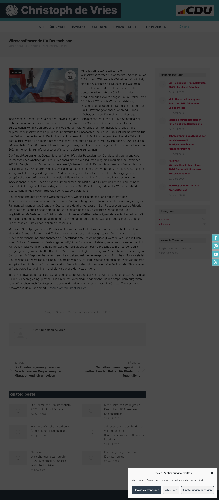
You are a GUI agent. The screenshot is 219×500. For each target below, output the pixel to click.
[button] (212, 473)
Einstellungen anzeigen (197, 490)
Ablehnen (171, 490)
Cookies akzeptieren (146, 490)
